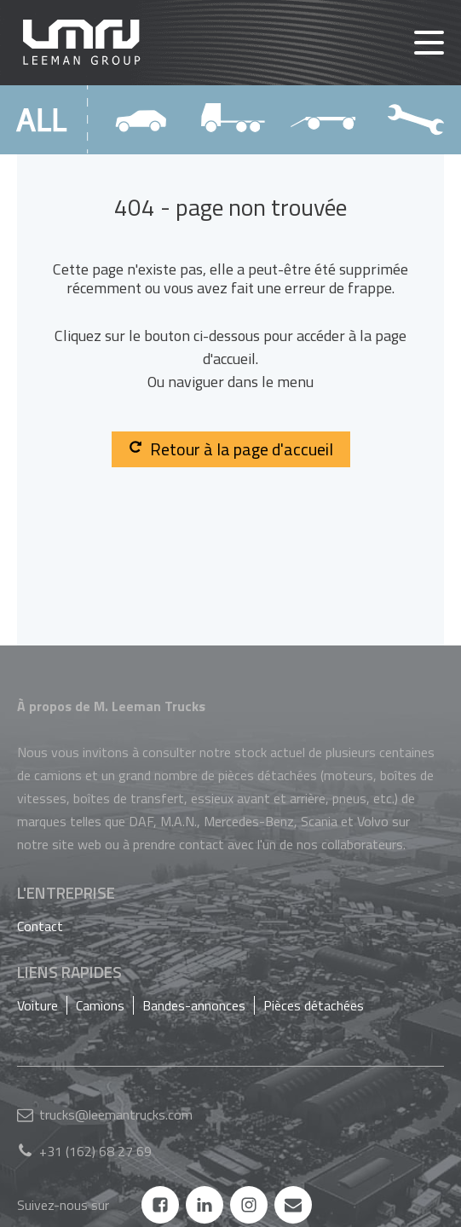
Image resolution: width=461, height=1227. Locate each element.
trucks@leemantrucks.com (116, 1114)
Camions (100, 1005)
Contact (40, 926)
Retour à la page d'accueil (231, 449)
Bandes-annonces (193, 1005)
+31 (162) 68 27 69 (95, 1151)
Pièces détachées (313, 1005)
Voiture (37, 1005)
